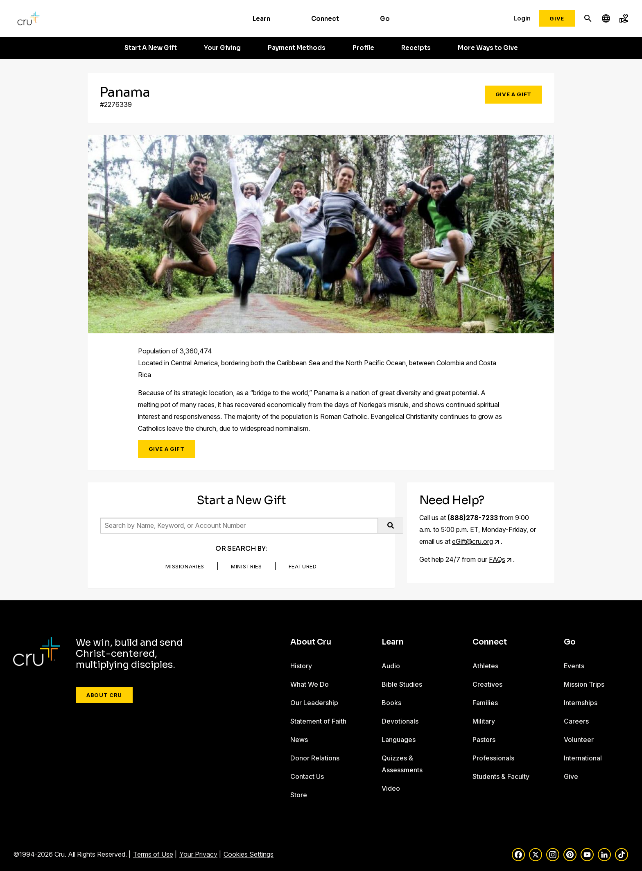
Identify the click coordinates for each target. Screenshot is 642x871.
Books (391, 703)
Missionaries (184, 566)
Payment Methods (297, 48)
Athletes (485, 666)
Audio (391, 666)
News (299, 739)
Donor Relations (314, 758)
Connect (325, 19)
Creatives (487, 684)
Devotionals (400, 721)
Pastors (483, 739)
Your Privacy (198, 854)
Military (483, 721)
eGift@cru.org (472, 541)
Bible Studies (402, 684)
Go (385, 19)
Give (556, 18)
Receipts (416, 48)
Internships (580, 703)
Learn (261, 19)
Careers (576, 721)
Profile (363, 48)
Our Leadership (314, 703)
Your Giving (222, 48)
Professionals (493, 758)
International (583, 758)
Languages (399, 739)
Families (485, 703)
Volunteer (579, 739)
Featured (303, 566)
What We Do (309, 684)
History (301, 666)
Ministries (246, 566)
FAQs (497, 559)
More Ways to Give (488, 48)
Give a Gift (513, 94)
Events (574, 666)
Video (391, 788)
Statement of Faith (318, 721)
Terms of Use (153, 854)
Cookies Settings (249, 854)
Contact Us (307, 776)
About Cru (104, 695)
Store (298, 795)
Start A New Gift (150, 48)
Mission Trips (584, 684)
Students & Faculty (500, 776)
